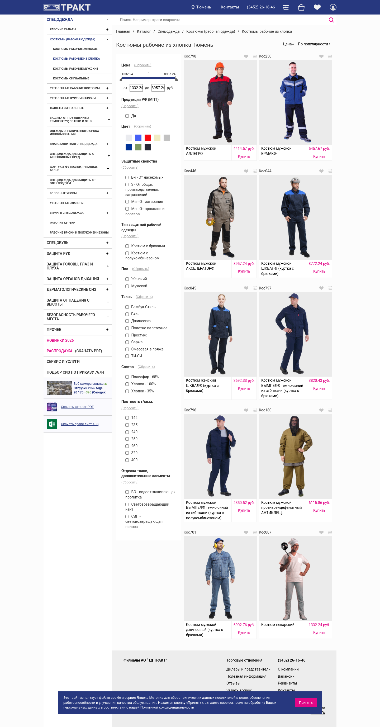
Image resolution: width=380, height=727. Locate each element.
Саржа (133, 342)
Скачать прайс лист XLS (79, 424)
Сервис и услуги (63, 361)
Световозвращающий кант (147, 507)
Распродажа (60, 351)
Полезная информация (246, 676)
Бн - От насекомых (144, 177)
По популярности (313, 44)
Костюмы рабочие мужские (75, 68)
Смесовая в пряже (144, 349)
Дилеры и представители (248, 669)
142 (131, 418)
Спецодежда (60, 19)
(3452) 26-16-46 (261, 7)
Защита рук (58, 253)
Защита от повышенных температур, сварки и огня (71, 119)
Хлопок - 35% (139, 391)
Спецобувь (57, 243)
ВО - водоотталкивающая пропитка (150, 494)
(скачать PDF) (88, 351)
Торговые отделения (244, 660)
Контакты (230, 7)
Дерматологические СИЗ (71, 289)
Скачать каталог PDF (77, 407)
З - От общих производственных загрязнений (142, 189)
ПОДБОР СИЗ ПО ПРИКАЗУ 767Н (75, 372)
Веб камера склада (88, 384)
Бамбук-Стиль (140, 307)
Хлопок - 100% (140, 384)
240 (131, 432)
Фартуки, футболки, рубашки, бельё (74, 168)
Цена (287, 44)
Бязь (132, 314)
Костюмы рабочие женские (75, 49)
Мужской (136, 286)
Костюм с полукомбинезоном (142, 255)
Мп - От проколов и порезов (144, 211)
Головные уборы (63, 193)
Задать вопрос (239, 690)
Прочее (54, 329)
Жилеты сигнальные (67, 108)
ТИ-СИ (133, 356)
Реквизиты (287, 683)
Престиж (136, 335)
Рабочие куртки (62, 223)
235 (131, 425)
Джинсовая (138, 321)
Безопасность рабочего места (71, 317)
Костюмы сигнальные (71, 78)
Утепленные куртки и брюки (73, 98)
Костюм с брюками (145, 246)
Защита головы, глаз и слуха (70, 266)
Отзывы (233, 683)
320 (131, 453)
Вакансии (286, 676)
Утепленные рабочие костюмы (75, 88)
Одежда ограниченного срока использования (74, 132)
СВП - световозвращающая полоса (144, 521)
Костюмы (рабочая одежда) (72, 39)
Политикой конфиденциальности (167, 707)
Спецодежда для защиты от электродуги (73, 181)
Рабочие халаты (63, 29)
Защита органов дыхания (73, 279)
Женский (136, 279)
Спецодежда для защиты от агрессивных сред (73, 155)
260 (131, 446)
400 (131, 460)
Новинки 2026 (60, 340)
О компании (288, 669)
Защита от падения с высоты (68, 302)
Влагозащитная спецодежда (73, 144)
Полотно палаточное (146, 328)
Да (130, 116)
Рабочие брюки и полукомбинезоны (79, 232)
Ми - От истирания (144, 201)
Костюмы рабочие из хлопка (76, 58)
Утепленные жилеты (66, 203)
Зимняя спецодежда (67, 213)
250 (131, 439)
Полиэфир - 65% (142, 377)
